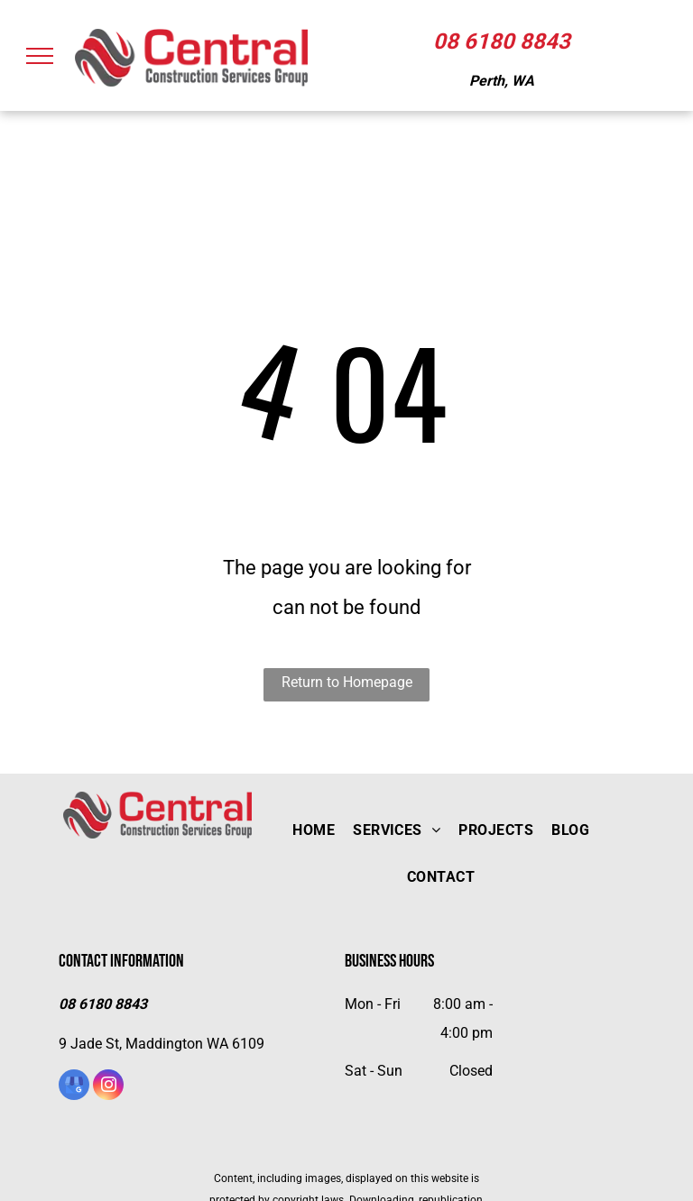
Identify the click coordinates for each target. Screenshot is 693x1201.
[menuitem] (313, 830)
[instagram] (108, 1087)
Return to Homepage (347, 682)
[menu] (39, 55)
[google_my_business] (74, 1087)
